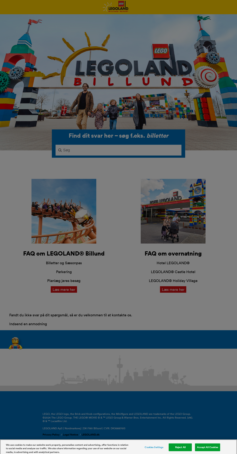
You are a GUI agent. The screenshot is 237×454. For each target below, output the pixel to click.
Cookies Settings (154, 448)
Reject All (180, 448)
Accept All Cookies (207, 448)
